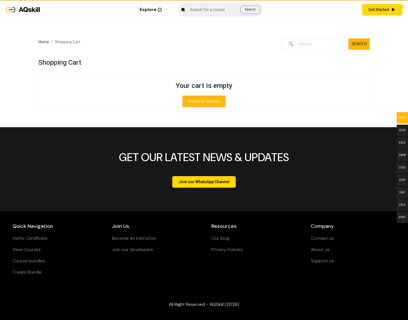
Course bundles (28, 261)
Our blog (220, 238)
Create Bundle (27, 272)
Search (250, 9)
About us (320, 249)
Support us (322, 261)
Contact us (322, 238)
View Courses (26, 249)
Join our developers (132, 249)
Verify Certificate (30, 238)
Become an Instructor (134, 238)
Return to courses (204, 101)
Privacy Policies (227, 249)
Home (43, 42)
